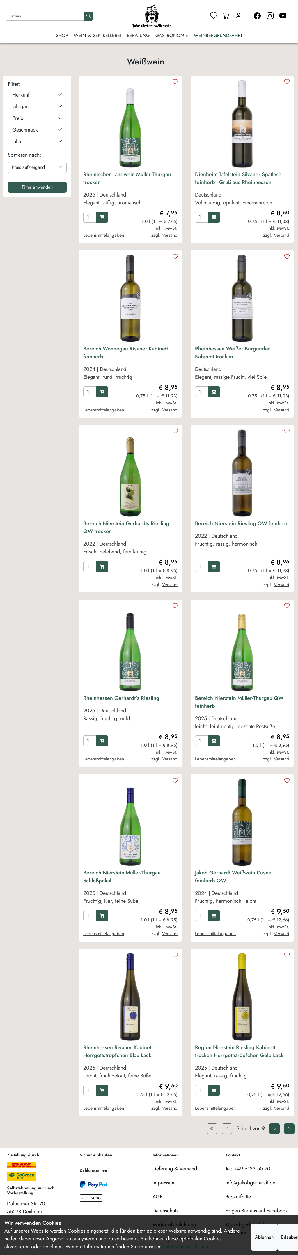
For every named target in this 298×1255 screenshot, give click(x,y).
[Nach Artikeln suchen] (45, 16)
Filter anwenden (37, 187)
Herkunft (37, 95)
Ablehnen (264, 1237)
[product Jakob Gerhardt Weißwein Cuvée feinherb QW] (242, 888)
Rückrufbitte (238, 1196)
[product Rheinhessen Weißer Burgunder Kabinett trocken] (242, 364)
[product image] (130, 124)
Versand (170, 235)
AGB (157, 1196)
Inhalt (37, 142)
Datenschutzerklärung (185, 1246)
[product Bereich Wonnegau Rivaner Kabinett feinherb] (130, 364)
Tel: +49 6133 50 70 (247, 1168)
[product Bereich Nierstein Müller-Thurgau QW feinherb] (242, 713)
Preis (37, 118)
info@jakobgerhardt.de (250, 1182)
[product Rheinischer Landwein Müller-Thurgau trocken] (130, 190)
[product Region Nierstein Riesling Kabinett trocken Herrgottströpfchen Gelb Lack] (242, 1063)
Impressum (164, 1182)
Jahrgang (37, 107)
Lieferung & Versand (174, 1168)
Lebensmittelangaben (103, 235)
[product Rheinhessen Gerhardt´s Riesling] (130, 713)
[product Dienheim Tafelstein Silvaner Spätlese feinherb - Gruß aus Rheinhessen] (242, 190)
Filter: (14, 84)
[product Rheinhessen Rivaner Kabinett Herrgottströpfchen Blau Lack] (130, 1063)
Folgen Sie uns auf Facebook (256, 1210)
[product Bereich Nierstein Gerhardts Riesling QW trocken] (130, 539)
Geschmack (37, 130)
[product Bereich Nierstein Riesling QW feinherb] (242, 539)
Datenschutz (165, 1210)
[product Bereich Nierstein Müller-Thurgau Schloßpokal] (130, 888)
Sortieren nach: (24, 155)
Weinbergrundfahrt (218, 35)
